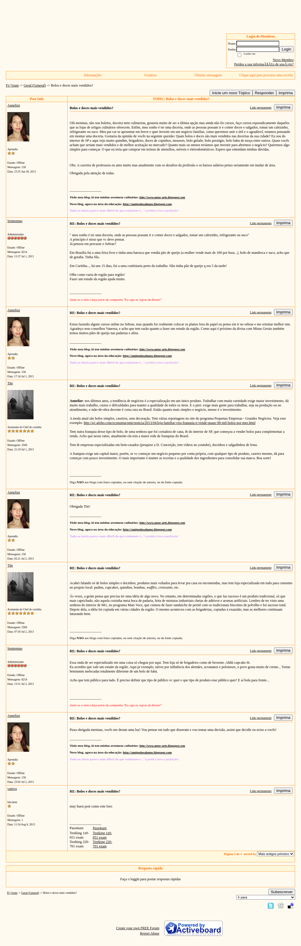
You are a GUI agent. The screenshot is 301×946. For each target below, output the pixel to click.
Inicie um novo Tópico (231, 93)
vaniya (12, 789)
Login (286, 49)
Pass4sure (100, 828)
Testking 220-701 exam (102, 844)
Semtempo (14, 221)
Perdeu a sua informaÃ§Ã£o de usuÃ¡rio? (264, 64)
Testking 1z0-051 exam (102, 835)
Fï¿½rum (12, 85)
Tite (10, 383)
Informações (93, 75)
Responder (264, 93)
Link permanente (260, 107)
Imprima (286, 93)
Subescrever (282, 892)
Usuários (150, 75)
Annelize (13, 105)
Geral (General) (35, 85)
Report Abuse (149, 933)
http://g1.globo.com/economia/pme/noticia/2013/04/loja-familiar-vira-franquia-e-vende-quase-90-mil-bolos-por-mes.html (169, 423)
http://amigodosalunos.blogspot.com (147, 204)
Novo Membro (283, 60)
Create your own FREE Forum (137, 928)
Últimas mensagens (208, 75)
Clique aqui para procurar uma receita (266, 75)
